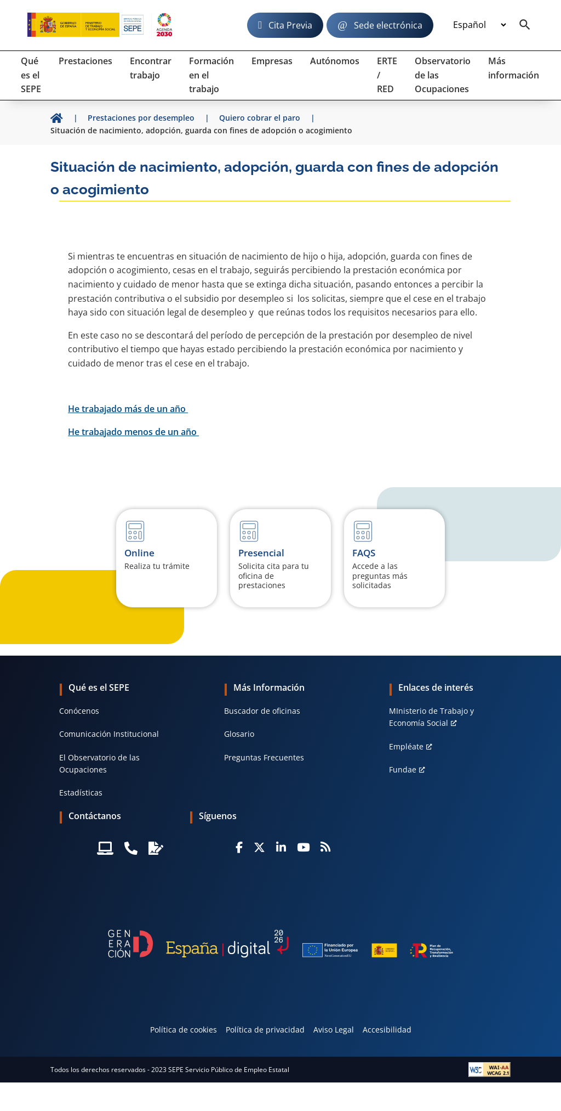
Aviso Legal (333, 1029)
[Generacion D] (280, 943)
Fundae (402, 769)
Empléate (406, 746)
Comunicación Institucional (109, 734)
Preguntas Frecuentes (264, 757)
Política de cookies (183, 1029)
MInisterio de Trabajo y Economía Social (431, 717)
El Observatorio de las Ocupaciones (99, 763)
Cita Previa (290, 25)
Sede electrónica (388, 25)
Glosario (239, 734)
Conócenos (79, 711)
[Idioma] (479, 25)
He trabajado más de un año (128, 409)
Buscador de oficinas (262, 711)
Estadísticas (80, 792)
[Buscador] (525, 25)
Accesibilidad (387, 1029)
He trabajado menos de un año (133, 432)
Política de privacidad (265, 1029)
